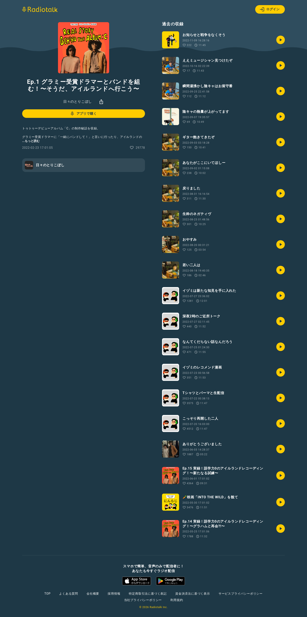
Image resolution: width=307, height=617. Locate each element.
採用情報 (114, 593)
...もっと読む (31, 141)
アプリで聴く (83, 113)
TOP (47, 593)
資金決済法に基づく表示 (192, 593)
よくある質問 (68, 593)
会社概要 (93, 593)
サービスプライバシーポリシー (241, 593)
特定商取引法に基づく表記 (148, 593)
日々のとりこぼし (77, 102)
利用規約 (176, 600)
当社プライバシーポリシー (143, 600)
